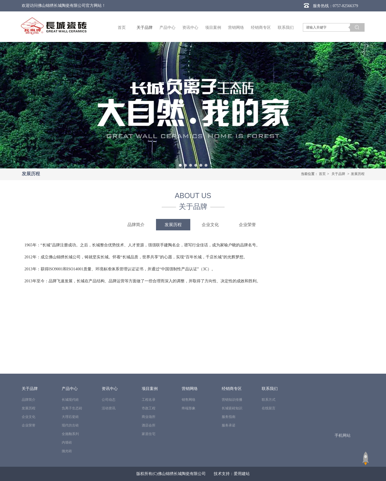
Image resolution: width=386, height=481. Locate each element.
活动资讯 (108, 408)
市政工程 (148, 408)
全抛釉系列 (70, 434)
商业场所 (148, 417)
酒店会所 (148, 425)
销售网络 (188, 400)
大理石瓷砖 (70, 417)
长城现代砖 (70, 400)
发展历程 (358, 174)
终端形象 (188, 408)
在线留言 (268, 408)
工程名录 (148, 400)
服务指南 (228, 417)
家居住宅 (148, 434)
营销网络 (190, 389)
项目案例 (150, 389)
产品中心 (70, 389)
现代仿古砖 (70, 425)
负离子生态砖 (72, 408)
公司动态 (108, 400)
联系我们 (270, 389)
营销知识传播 (232, 400)
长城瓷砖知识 (232, 408)
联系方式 (268, 400)
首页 (322, 174)
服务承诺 (228, 425)
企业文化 (28, 417)
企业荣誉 (28, 425)
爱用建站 (242, 474)
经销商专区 (232, 389)
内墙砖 (67, 442)
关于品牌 (338, 174)
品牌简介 (28, 400)
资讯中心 (110, 389)
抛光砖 (67, 451)
